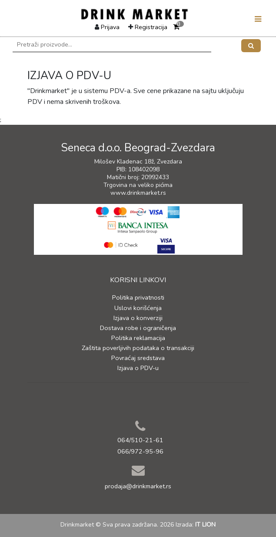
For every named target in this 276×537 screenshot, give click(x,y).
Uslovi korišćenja (138, 308)
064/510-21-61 (140, 440)
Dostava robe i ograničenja (138, 328)
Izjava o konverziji (138, 318)
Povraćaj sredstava (138, 358)
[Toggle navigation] (258, 19)
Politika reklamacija (138, 338)
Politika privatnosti (138, 297)
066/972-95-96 (140, 451)
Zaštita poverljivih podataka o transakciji (138, 348)
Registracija (151, 27)
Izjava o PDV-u (138, 368)
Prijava (110, 27)
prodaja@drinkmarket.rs (138, 486)
